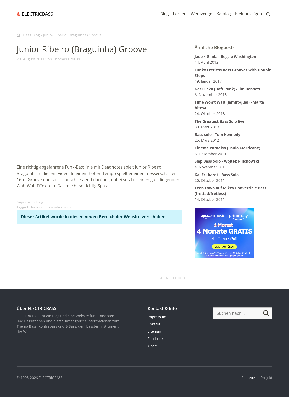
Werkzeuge (201, 13)
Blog (164, 13)
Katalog (223, 13)
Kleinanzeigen (248, 13)
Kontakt (154, 324)
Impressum (157, 316)
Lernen (180, 13)
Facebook (155, 338)
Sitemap (154, 331)
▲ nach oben (172, 277)
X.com (153, 346)
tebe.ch (254, 377)
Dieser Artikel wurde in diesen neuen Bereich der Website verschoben (93, 216)
